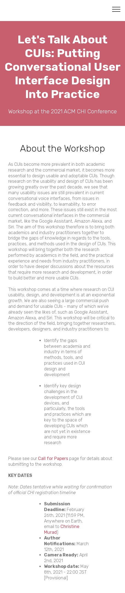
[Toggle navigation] (116, 9)
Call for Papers (53, 458)
